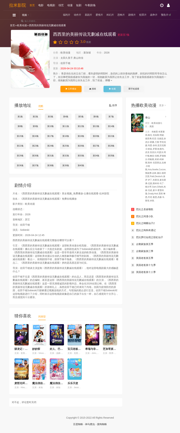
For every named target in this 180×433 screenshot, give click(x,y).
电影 (41, 5)
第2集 (35, 116)
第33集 (81, 155)
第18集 (65, 136)
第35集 (111, 155)
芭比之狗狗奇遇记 (143, 230)
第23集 (35, 146)
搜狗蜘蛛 (102, 424)
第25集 (65, 146)
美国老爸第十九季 (143, 265)
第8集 (20, 126)
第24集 (50, 146)
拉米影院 (17, 5)
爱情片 (99, 15)
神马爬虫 (90, 424)
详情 (108, 80)
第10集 (50, 126)
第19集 (81, 136)
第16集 (35, 136)
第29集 (20, 155)
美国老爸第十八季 (143, 272)
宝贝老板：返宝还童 (79, 348)
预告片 (164, 15)
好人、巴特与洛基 (60, 348)
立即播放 (71, 89)
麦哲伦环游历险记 (25, 383)
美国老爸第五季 (142, 258)
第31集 (50, 155)
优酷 (40, 106)
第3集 (50, 116)
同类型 (42, 316)
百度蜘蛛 (78, 424)
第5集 (81, 116)
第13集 (96, 126)
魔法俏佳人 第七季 (43, 383)
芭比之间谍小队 (142, 216)
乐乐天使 (73, 383)
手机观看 (134, 89)
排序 (113, 105)
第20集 (96, 136)
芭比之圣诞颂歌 (142, 209)
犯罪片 (143, 15)
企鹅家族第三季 (142, 251)
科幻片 (110, 15)
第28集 (111, 146)
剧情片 (132, 15)
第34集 (96, 155)
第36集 (20, 165)
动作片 (77, 15)
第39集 (65, 165)
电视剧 (51, 5)
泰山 (147, 117)
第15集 (20, 136)
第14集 (111, 126)
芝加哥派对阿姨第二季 (116, 348)
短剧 (78, 5)
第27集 (96, 146)
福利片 (66, 15)
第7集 (111, 116)
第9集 (35, 126)
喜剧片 (88, 15)
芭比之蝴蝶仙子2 (143, 223)
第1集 (20, 116)
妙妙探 (36, 348)
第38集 (50, 165)
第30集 (35, 155)
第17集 (50, 136)
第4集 (66, 116)
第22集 (20, 146)
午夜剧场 (90, 5)
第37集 (35, 165)
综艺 (61, 5)
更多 (162, 105)
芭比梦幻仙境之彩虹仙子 (147, 237)
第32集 (65, 155)
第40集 (81, 165)
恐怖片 (121, 15)
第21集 (111, 136)
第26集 (81, 146)
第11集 (65, 126)
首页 (32, 5)
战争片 (154, 15)
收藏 (112, 89)
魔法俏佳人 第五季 (61, 383)
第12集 (81, 126)
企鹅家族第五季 (142, 244)
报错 (92, 89)
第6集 (96, 116)
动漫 (70, 5)
